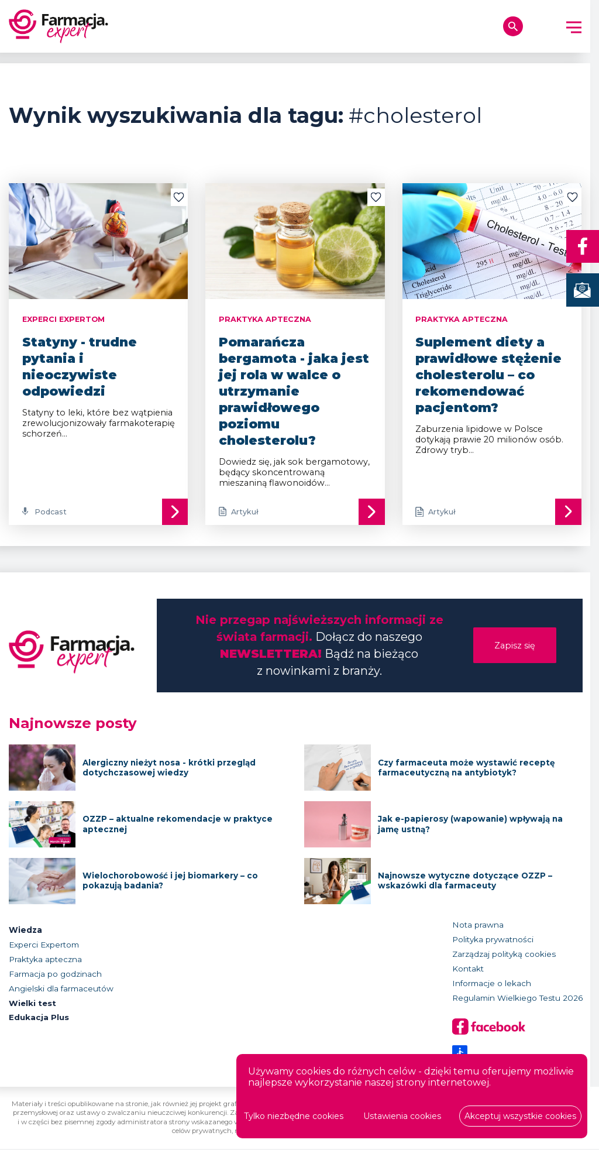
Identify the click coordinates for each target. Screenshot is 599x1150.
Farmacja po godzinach (55, 974)
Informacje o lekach (491, 983)
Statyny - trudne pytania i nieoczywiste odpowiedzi (79, 366)
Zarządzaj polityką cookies (504, 954)
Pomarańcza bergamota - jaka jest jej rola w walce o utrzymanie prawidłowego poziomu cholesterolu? (294, 390)
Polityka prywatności (492, 940)
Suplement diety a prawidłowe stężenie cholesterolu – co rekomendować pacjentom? (488, 374)
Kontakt (468, 969)
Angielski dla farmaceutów (61, 989)
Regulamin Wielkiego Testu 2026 (517, 998)
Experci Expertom (44, 945)
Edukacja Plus (39, 1018)
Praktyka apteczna (45, 959)
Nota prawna (478, 925)
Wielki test (33, 1003)
